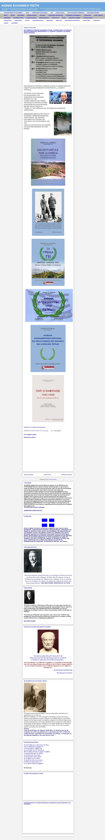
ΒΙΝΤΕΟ (12, 15)
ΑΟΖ (52, 12)
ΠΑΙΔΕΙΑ (6, 23)
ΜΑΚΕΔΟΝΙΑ (49, 20)
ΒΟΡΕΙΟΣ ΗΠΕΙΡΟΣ (32, 15)
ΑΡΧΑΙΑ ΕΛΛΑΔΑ (60, 12)
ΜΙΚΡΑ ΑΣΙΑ (59, 20)
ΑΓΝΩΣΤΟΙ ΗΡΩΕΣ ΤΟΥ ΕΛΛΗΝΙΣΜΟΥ (13, 12)
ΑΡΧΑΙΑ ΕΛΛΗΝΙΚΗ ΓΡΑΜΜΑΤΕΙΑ (76, 12)
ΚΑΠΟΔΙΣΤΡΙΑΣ (8, 20)
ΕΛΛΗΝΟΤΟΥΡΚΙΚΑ (31, 17)
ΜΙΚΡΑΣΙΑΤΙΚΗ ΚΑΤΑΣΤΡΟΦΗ (72, 20)
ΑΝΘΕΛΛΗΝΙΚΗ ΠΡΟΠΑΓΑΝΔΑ (39, 12)
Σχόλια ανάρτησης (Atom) (50, 479)
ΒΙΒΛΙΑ (5, 15)
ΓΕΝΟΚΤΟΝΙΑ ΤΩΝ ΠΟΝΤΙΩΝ (55, 15)
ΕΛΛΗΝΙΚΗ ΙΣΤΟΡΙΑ (18, 17)
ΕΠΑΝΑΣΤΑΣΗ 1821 (44, 17)
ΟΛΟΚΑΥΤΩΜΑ (86, 20)
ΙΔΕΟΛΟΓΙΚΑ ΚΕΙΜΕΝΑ (74, 17)
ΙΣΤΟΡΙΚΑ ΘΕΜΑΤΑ (88, 17)
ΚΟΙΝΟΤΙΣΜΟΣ (18, 20)
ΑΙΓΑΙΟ (27, 12)
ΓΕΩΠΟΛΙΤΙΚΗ (87, 15)
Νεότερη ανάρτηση (28, 474)
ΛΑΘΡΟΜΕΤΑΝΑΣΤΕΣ (38, 20)
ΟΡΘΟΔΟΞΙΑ (96, 20)
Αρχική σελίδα (47, 474)
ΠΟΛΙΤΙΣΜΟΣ (14, 23)
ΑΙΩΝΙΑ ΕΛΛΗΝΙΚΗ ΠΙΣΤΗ (20, 5)
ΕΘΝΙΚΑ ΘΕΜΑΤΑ (98, 15)
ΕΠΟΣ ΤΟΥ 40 (55, 17)
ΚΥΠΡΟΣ (27, 20)
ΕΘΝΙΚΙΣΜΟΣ (7, 17)
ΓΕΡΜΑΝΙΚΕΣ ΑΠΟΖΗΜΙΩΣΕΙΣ (73, 15)
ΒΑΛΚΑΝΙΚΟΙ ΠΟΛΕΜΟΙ (93, 12)
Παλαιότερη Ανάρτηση (66, 474)
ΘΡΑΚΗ (64, 17)
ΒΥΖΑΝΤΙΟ (42, 15)
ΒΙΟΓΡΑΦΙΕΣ (21, 15)
